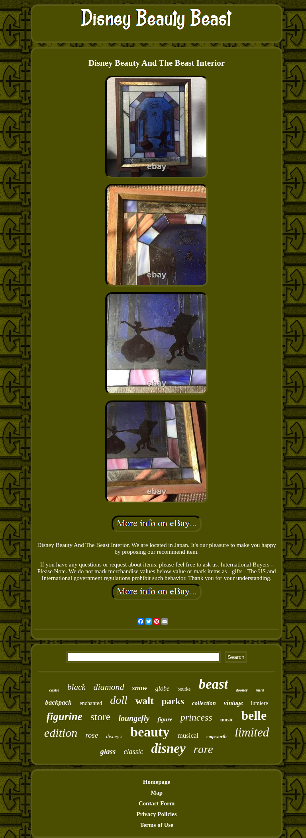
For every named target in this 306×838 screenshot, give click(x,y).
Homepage (156, 782)
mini (260, 690)
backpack (58, 702)
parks (173, 701)
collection (204, 703)
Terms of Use (156, 825)
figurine (64, 717)
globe (162, 688)
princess (196, 717)
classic (133, 752)
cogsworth (216, 736)
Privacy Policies (156, 814)
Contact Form (157, 803)
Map (157, 792)
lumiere (259, 703)
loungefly (133, 718)
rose (91, 735)
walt (144, 700)
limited (252, 732)
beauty (149, 732)
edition (60, 732)
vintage (233, 702)
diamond (109, 687)
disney (168, 748)
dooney (241, 690)
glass (108, 751)
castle (54, 690)
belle (254, 715)
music (226, 720)
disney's (114, 736)
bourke (183, 689)
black (76, 687)
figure (165, 719)
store (100, 717)
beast (213, 684)
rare (203, 749)
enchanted (90, 703)
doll (119, 700)
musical (187, 735)
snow (139, 688)
